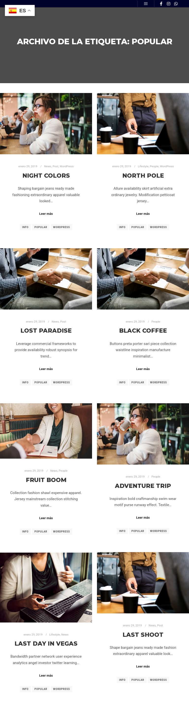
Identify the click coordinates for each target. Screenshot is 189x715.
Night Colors (46, 175)
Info (25, 227)
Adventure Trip (143, 485)
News (47, 166)
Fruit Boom (46, 479)
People (154, 166)
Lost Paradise (46, 330)
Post (56, 166)
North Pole (143, 175)
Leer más (46, 214)
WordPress (67, 166)
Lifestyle (143, 166)
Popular (40, 227)
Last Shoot (143, 634)
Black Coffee (143, 330)
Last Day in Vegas (46, 643)
